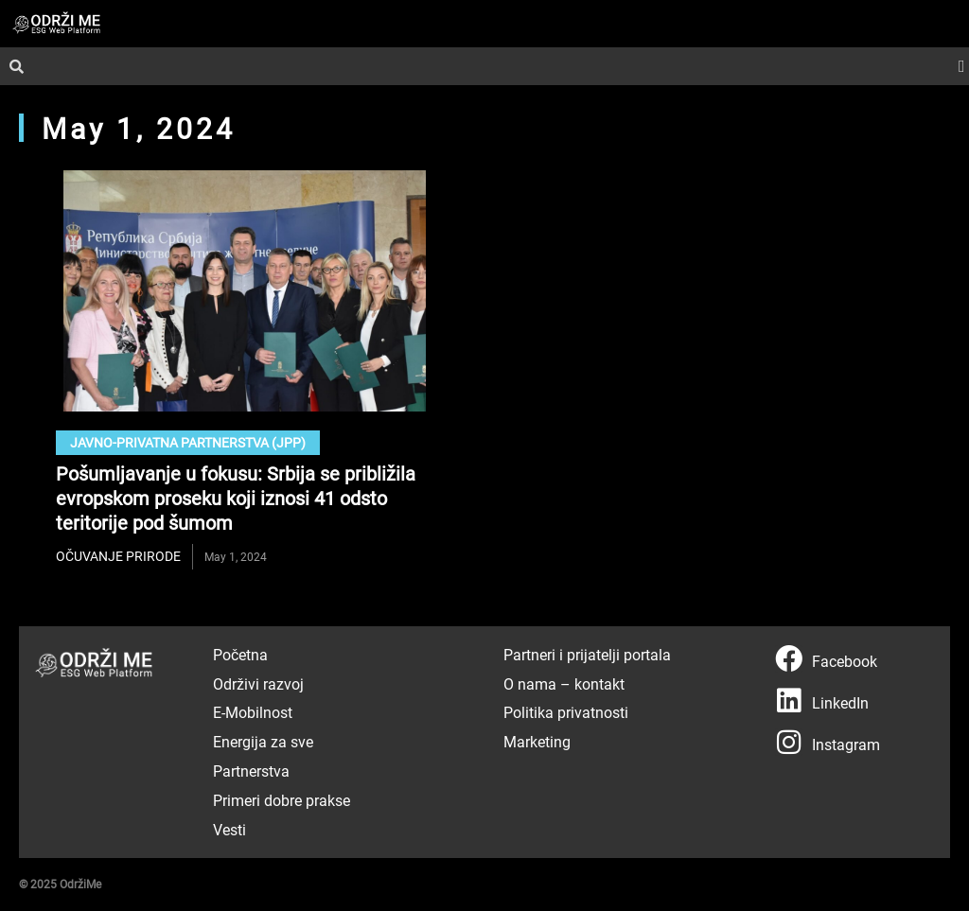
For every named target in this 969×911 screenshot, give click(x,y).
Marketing (537, 741)
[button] (961, 66)
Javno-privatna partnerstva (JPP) (188, 442)
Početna (240, 654)
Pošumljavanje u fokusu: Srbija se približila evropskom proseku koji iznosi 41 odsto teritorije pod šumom (235, 497)
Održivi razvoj (258, 683)
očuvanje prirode (118, 556)
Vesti (229, 829)
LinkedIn (840, 702)
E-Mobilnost (252, 712)
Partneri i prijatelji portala (587, 654)
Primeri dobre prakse (281, 800)
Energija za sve (263, 741)
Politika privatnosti (565, 712)
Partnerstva (251, 770)
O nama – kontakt (564, 683)
